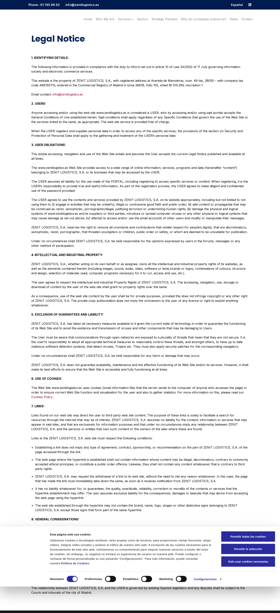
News (234, 19)
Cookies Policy (41, 397)
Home (88, 19)
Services (126, 19)
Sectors (142, 19)
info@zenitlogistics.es (82, 5)
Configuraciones (205, 605)
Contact (247, 19)
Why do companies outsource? (203, 19)
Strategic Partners (164, 19)
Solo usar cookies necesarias (248, 588)
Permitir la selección (248, 575)
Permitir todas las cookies (248, 562)
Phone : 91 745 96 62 (44, 5)
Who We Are (105, 19)
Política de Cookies (75, 589)
